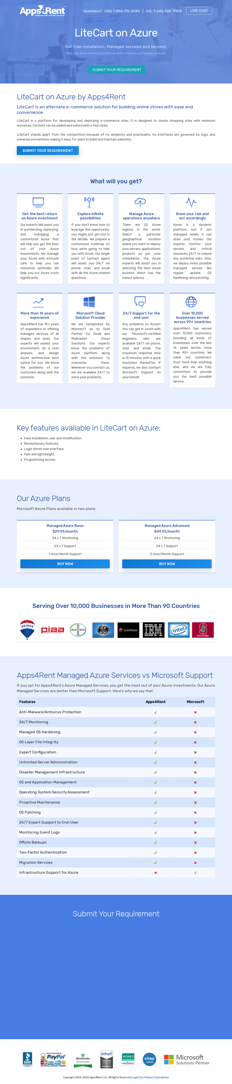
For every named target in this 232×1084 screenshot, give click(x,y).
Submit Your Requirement (117, 70)
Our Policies (146, 1073)
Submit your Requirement (48, 151)
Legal (135, 1073)
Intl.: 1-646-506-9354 (164, 11)
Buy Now (65, 562)
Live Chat (199, 11)
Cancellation (162, 1073)
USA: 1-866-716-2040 (122, 11)
